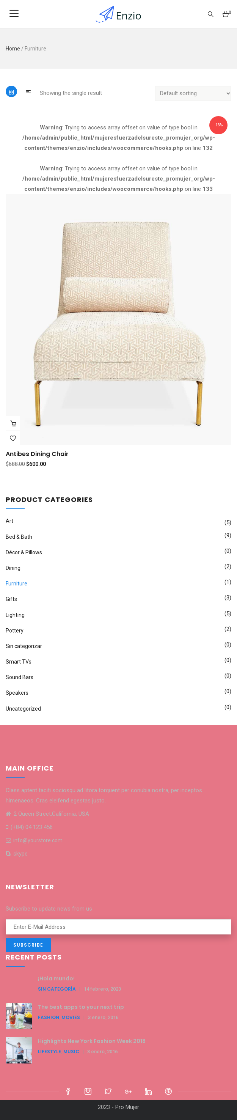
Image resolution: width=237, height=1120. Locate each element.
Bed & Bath (19, 537)
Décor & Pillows (24, 552)
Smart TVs (18, 662)
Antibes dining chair (37, 454)
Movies (70, 1017)
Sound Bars (19, 677)
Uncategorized (23, 709)
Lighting (15, 615)
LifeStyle (49, 1051)
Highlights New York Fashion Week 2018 (92, 1041)
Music (71, 1051)
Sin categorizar (24, 646)
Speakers (17, 693)
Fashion (48, 1017)
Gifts (11, 599)
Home (13, 49)
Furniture (16, 583)
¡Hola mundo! (56, 978)
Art (9, 521)
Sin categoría (57, 989)
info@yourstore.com (34, 840)
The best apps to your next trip (81, 1007)
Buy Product (13, 423)
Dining (13, 568)
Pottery (15, 631)
